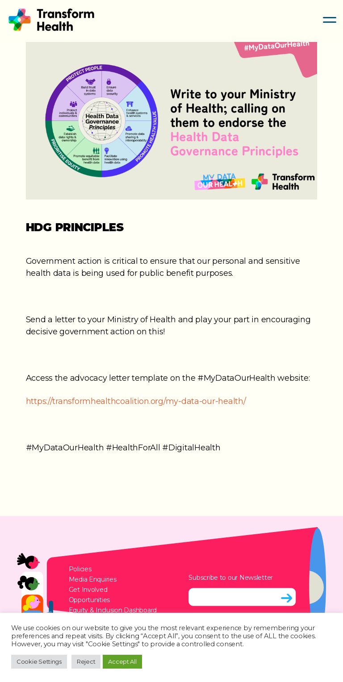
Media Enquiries (93, 579)
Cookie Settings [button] (39, 661)
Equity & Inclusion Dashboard (113, 610)
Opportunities (89, 600)
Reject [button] (86, 661)
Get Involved (88, 590)
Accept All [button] (122, 661)
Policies (80, 569)
